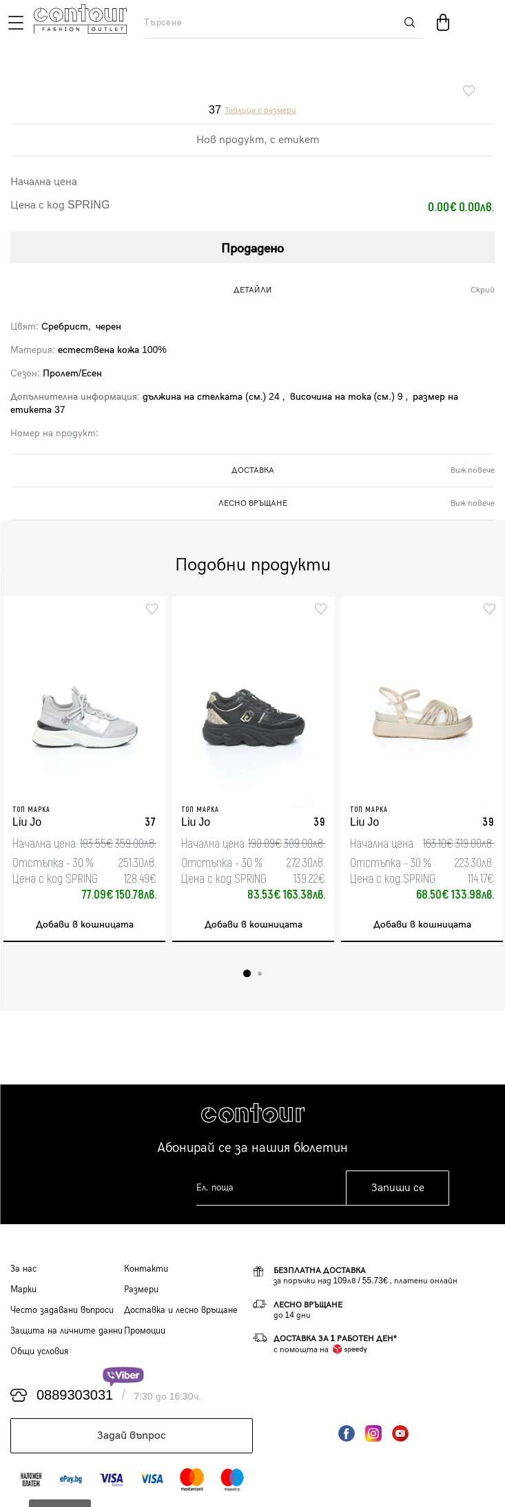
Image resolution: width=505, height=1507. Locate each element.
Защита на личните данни (66, 1330)
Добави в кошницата (85, 924)
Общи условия (39, 1351)
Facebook (346, 1433)
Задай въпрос (131, 1435)
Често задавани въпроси (62, 1310)
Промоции (144, 1330)
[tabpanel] (84, 769)
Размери (141, 1289)
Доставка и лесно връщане (181, 1310)
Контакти (146, 1268)
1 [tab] (247, 973)
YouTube (400, 1433)
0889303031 (75, 1395)
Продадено (252, 249)
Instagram (373, 1433)
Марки (23, 1289)
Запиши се (397, 1188)
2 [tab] (260, 974)
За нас (23, 1268)
